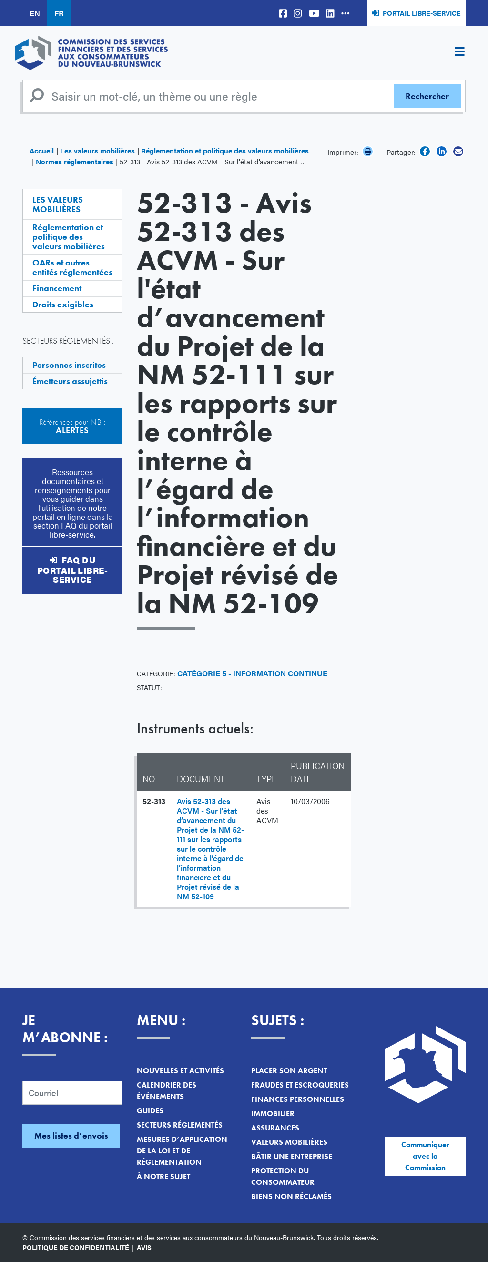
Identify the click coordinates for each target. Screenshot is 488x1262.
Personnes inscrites (69, 364)
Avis (144, 1247)
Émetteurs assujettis (70, 381)
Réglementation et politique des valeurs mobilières (225, 150)
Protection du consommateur (283, 1176)
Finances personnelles (297, 1099)
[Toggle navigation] (459, 52)
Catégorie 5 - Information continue (252, 673)
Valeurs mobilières (289, 1142)
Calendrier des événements (166, 1090)
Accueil (42, 150)
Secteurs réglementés (180, 1125)
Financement (56, 288)
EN (35, 13)
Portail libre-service (422, 13)
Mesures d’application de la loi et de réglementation (182, 1150)
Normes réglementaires (74, 161)
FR (58, 13)
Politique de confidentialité (75, 1247)
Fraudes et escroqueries (300, 1085)
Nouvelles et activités (180, 1071)
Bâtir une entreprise (291, 1156)
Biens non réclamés (291, 1196)
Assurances (275, 1128)
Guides (150, 1111)
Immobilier (273, 1114)
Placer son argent (289, 1071)
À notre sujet (163, 1176)
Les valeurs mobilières (97, 150)
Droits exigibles (62, 304)
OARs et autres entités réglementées (72, 267)
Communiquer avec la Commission (425, 1156)
